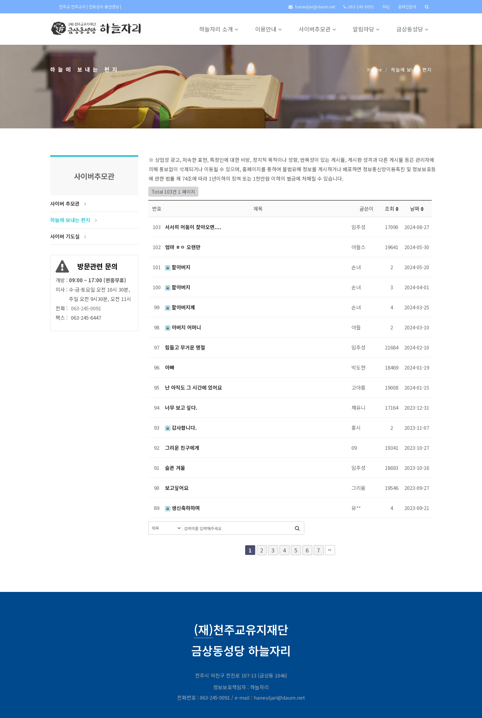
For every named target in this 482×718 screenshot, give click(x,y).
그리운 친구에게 (182, 447)
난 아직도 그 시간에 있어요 (193, 387)
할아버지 (177, 267)
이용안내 (268, 29)
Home (374, 69)
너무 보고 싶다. (181, 407)
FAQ (386, 6)
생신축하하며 (182, 507)
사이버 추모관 (65, 203)
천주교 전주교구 (73, 6)
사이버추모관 (317, 29)
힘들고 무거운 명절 (185, 347)
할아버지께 (180, 307)
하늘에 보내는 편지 (70, 219)
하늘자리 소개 (218, 29)
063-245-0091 (361, 6)
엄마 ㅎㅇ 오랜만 (182, 246)
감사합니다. (181, 427)
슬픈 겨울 (175, 467)
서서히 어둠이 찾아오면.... (193, 226)
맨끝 (330, 550)
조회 (392, 208)
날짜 (417, 208)
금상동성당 (412, 29)
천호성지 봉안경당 (104, 6)
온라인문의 (407, 6)
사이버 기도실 (65, 236)
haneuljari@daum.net (315, 6)
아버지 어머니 (183, 327)
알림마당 (366, 29)
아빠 (169, 367)
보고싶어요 (176, 487)
